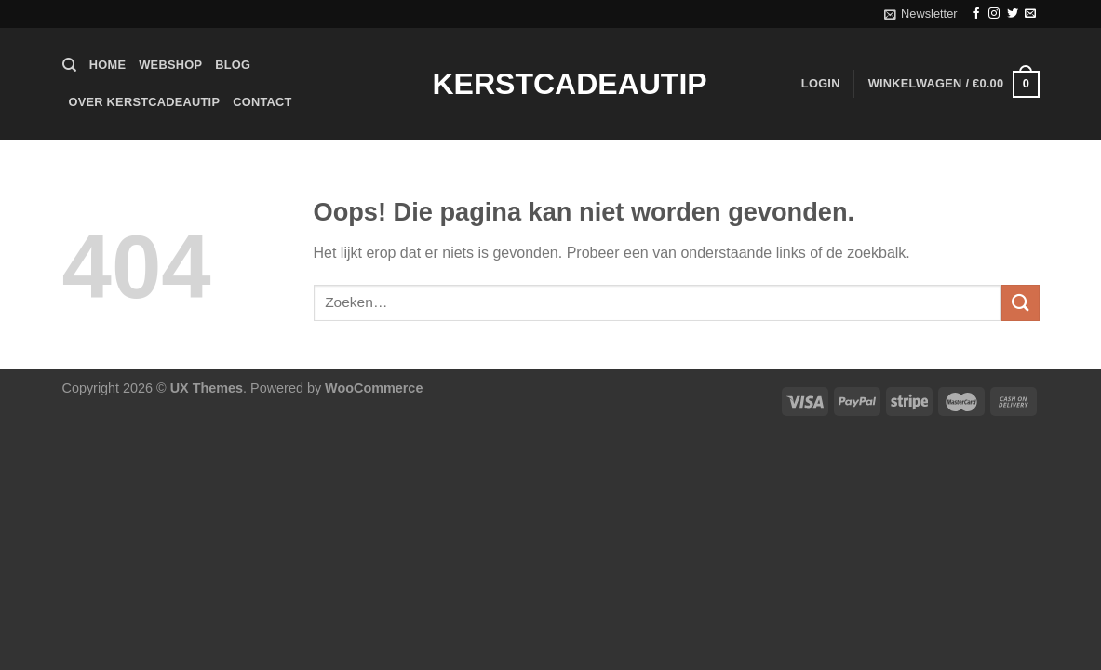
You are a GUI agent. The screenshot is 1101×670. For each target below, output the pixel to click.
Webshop (170, 65)
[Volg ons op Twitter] (1012, 13)
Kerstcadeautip (551, 84)
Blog (232, 65)
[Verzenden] (1020, 303)
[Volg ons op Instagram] (994, 13)
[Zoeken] (69, 65)
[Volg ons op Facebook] (976, 13)
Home (107, 65)
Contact (262, 102)
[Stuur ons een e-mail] (1030, 13)
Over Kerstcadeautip (145, 102)
